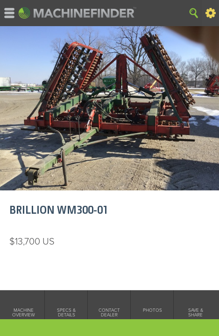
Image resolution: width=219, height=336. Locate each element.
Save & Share (195, 312)
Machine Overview (23, 312)
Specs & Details (66, 312)
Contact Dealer (109, 312)
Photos (152, 310)
